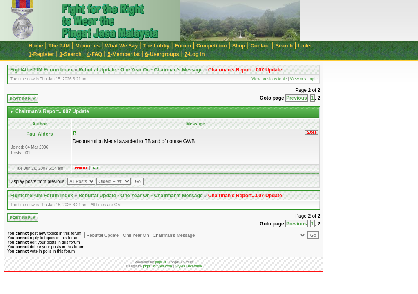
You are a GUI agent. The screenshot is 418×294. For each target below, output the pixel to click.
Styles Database (188, 266)
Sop (238, 45)
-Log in (195, 54)
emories (87, 45)
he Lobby (156, 45)
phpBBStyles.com (157, 266)
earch (284, 45)
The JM (59, 45)
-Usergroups (162, 54)
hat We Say (121, 45)
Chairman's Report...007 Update (245, 70)
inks (304, 45)
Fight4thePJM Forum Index (41, 70)
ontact (260, 45)
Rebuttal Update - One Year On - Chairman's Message (140, 70)
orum (183, 45)
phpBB (160, 262)
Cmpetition (211, 45)
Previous (296, 98)
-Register (41, 54)
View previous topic (269, 79)
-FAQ (94, 54)
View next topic (303, 79)
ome (36, 45)
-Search (71, 54)
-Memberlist (124, 54)
